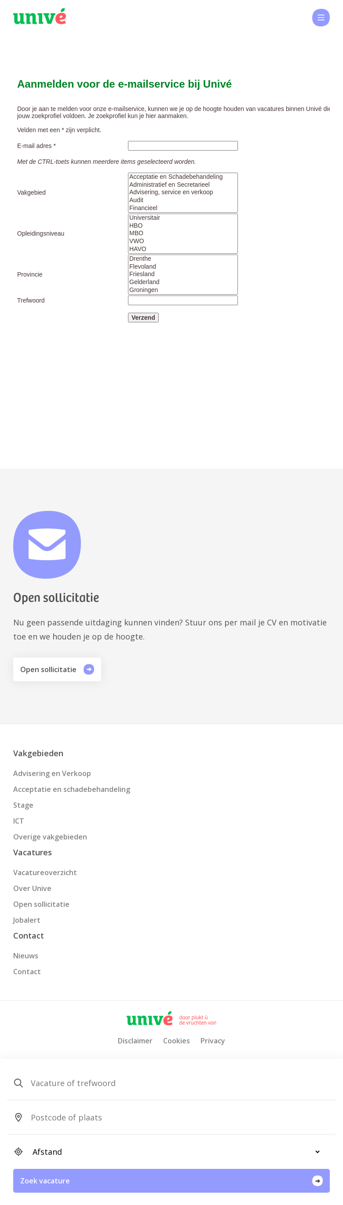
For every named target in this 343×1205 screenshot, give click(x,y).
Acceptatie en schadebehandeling (71, 789)
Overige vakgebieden (50, 837)
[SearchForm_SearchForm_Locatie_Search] (172, 1117)
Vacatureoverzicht (45, 872)
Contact (27, 971)
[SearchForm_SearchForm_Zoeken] (172, 1083)
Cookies (176, 1041)
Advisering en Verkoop (52, 773)
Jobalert (26, 920)
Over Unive (32, 888)
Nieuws (25, 956)
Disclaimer (135, 1041)
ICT (18, 821)
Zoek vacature (171, 1180)
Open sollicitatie (57, 669)
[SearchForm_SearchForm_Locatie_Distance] (172, 1152)
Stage (23, 805)
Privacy (213, 1041)
